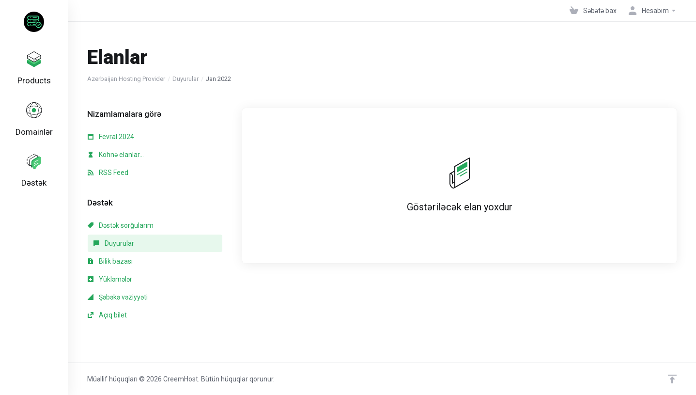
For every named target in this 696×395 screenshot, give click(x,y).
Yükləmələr (110, 279)
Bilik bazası (110, 261)
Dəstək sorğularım (121, 225)
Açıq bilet (107, 315)
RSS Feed (108, 172)
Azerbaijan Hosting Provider (126, 78)
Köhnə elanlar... (116, 154)
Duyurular (185, 78)
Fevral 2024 (111, 137)
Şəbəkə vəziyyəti (118, 297)
